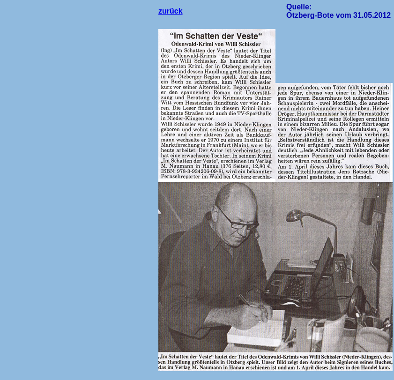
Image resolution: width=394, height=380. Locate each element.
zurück (170, 11)
